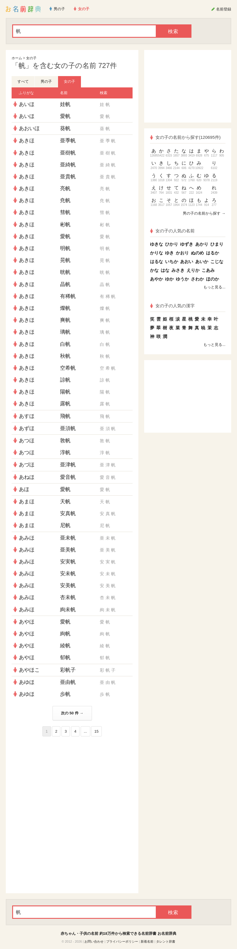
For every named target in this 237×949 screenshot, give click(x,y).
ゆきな (156, 244)
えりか (193, 270)
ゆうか (182, 278)
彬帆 (65, 224)
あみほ (27, 538)
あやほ (27, 622)
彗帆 (65, 212)
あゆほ (27, 682)
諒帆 (65, 380)
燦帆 (65, 308)
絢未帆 (68, 609)
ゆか (169, 278)
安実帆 (68, 562)
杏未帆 (68, 597)
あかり (201, 244)
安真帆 (68, 513)
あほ (24, 489)
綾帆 (65, 645)
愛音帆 (68, 477)
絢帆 (65, 634)
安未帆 (68, 573)
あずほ (27, 428)
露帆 (65, 404)
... (85, 731)
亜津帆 (68, 465)
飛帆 (65, 416)
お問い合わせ (94, 941)
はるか (212, 252)
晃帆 (65, 260)
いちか (171, 261)
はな (165, 270)
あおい (186, 261)
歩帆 (65, 694)
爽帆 (65, 320)
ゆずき (186, 244)
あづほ (27, 465)
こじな (216, 261)
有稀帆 (68, 296)
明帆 (65, 248)
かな (154, 270)
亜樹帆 (68, 153)
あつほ (27, 440)
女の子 (31, 58)
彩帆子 (68, 670)
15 (96, 731)
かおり (182, 252)
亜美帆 (68, 550)
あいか (201, 261)
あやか (156, 278)
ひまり (216, 244)
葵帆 (65, 128)
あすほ (27, 416)
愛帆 (65, 116)
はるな (156, 261)
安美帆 (68, 585)
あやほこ (29, 670)
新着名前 (147, 941)
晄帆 (65, 272)
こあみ (208, 270)
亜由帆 (68, 682)
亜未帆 (68, 538)
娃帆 (65, 104)
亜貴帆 (68, 176)
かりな (156, 252)
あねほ (27, 477)
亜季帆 (68, 140)
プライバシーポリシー (122, 941)
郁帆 (65, 657)
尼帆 (65, 525)
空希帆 (68, 368)
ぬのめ (197, 252)
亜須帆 (68, 428)
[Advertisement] (72, 778)
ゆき (169, 252)
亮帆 (65, 188)
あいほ (27, 104)
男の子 (46, 81)
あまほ (27, 501)
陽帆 (65, 392)
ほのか (212, 278)
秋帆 (65, 356)
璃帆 (65, 332)
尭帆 (65, 200)
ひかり (171, 244)
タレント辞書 (165, 941)
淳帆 (65, 452)
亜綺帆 (68, 165)
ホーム (17, 58)
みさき (177, 270)
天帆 (65, 501)
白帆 (65, 344)
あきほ (27, 140)
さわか (197, 278)
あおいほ (29, 128)
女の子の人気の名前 (172, 230)
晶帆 (65, 284)
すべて (23, 81)
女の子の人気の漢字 (172, 305)
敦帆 (65, 440)
